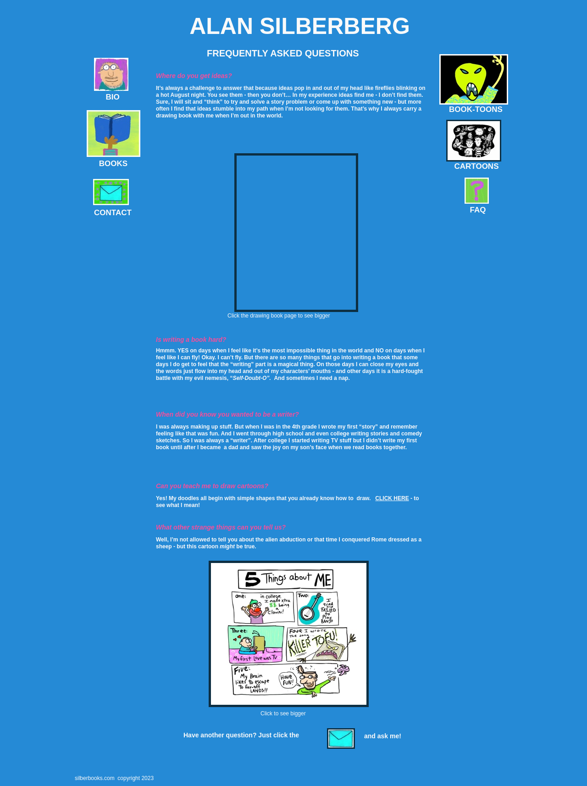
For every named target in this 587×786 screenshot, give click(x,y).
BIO (112, 97)
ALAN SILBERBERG (299, 26)
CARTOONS (476, 166)
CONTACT (113, 212)
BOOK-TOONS (476, 109)
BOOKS (113, 163)
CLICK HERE (392, 498)
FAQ (478, 210)
